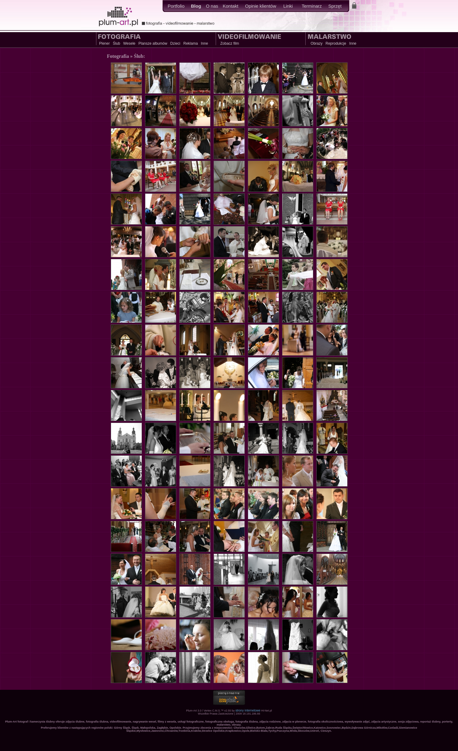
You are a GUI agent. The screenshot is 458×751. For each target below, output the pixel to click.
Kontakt (230, 6)
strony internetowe (247, 710)
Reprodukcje (336, 43)
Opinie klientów (260, 6)
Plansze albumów (153, 43)
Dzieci (175, 43)
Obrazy (316, 43)
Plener (104, 43)
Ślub (116, 43)
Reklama (190, 43)
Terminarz (312, 6)
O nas (212, 6)
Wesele (129, 43)
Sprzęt (334, 6)
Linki (288, 6)
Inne (204, 43)
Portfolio (176, 6)
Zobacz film (229, 43)
